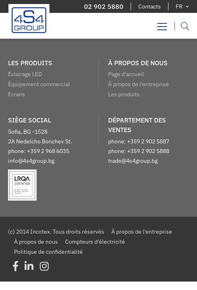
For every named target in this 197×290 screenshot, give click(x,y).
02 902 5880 (103, 6)
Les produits (124, 94)
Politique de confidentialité (48, 251)
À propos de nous (36, 241)
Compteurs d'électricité (95, 241)
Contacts (149, 6)
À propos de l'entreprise (138, 84)
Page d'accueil (126, 74)
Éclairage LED (25, 74)
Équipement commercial (39, 84)
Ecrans (16, 94)
